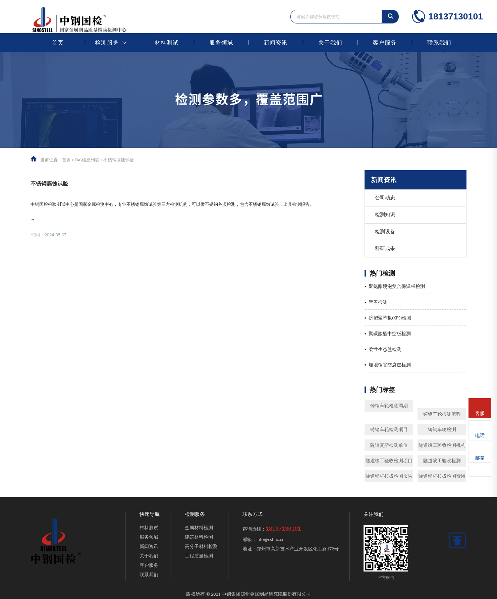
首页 (58, 42)
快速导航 (150, 514)
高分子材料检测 (201, 546)
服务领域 (221, 42)
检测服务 (107, 42)
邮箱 (480, 458)
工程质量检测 (199, 556)
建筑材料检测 (199, 537)
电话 (480, 435)
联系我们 (439, 42)
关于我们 (330, 42)
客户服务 (385, 42)
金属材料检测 (199, 528)
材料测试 (167, 42)
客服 (480, 413)
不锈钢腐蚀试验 (49, 183)
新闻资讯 (276, 42)
